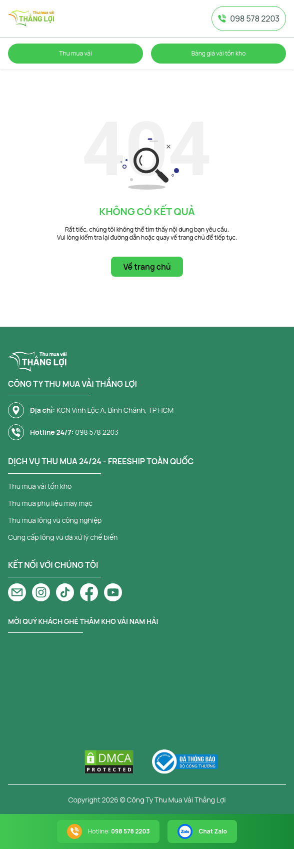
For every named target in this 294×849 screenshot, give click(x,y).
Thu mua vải (75, 53)
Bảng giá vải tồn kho (219, 53)
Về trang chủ (146, 266)
